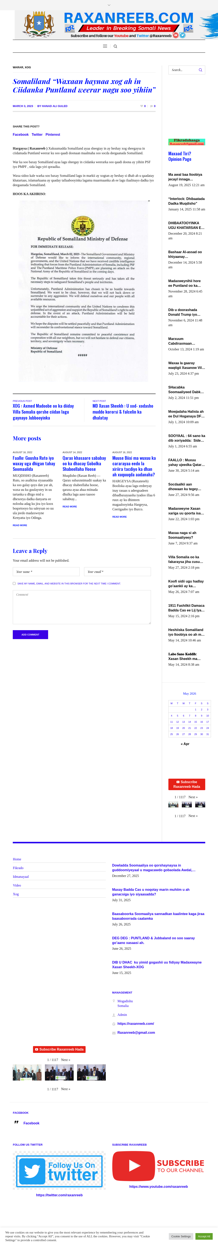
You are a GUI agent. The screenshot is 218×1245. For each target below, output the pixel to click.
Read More (20, 525)
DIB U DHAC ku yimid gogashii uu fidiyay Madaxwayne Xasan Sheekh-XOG (157, 965)
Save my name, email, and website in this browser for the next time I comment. (69, 583)
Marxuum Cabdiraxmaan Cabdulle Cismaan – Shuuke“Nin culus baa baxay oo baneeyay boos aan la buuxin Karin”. (186, 341)
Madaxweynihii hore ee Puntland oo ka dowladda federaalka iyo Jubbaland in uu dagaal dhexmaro (185, 283)
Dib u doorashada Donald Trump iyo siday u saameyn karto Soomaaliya (186, 312)
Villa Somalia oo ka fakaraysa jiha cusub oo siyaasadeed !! (185, 559)
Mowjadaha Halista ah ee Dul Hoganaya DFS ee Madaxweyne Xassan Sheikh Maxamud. (186, 414)
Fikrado (18, 868)
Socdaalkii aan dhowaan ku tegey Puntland (183, 487)
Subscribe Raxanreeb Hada (187, 784)
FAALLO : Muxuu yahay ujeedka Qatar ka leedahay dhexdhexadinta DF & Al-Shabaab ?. (185, 462)
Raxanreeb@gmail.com (136, 1032)
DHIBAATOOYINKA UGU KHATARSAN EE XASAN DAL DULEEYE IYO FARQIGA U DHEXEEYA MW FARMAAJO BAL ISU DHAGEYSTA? (186, 225)
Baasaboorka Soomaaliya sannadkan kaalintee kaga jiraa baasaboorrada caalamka (158, 916)
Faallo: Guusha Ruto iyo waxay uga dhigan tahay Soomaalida (34, 463)
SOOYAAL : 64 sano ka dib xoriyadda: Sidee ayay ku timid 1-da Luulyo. (186, 438)
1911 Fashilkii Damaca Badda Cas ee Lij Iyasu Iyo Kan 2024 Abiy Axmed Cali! (186, 608)
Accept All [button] (204, 1236)
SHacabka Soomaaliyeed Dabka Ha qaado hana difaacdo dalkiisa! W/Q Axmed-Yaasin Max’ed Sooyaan (186, 389)
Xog (28, 67)
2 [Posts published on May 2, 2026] (201, 709)
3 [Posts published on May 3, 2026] (207, 709)
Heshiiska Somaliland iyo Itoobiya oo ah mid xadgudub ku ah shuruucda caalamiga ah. (186, 632)
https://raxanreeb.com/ (136, 1023)
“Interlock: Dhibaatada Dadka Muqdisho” (186, 201)
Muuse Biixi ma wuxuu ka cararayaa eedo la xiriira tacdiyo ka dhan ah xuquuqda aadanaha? (134, 466)
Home (17, 859)
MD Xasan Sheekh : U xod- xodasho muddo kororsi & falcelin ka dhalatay (123, 411)
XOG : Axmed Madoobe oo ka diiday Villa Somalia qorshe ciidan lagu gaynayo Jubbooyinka (43, 411)
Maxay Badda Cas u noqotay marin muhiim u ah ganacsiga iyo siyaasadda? (151, 892)
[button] (193, 797)
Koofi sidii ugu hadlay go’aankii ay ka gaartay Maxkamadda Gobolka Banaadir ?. (186, 584)
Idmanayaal (21, 876)
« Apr (185, 744)
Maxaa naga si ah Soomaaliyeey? (182, 535)
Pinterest (53, 134)
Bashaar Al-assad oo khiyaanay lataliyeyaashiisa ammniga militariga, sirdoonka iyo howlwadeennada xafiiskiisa (185, 254)
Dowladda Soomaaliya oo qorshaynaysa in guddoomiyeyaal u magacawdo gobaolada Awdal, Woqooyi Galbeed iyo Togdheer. (152, 868)
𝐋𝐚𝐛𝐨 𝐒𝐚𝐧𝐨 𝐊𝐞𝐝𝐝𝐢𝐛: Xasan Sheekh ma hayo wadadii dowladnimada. (182, 656)
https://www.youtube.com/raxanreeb (158, 1186)
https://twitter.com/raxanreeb (59, 1195)
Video (17, 885)
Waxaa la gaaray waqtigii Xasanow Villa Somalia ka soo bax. (186, 365)
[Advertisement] (185, 110)
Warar (18, 67)
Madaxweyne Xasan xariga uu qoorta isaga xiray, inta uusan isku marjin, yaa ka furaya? (186, 511)
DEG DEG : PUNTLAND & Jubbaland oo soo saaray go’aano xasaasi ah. (153, 940)
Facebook (21, 134)
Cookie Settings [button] (181, 1236)
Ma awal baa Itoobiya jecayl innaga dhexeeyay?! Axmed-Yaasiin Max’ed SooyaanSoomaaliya (185, 177)
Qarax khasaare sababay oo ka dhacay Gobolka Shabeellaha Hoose (84, 463)
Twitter (37, 134)
